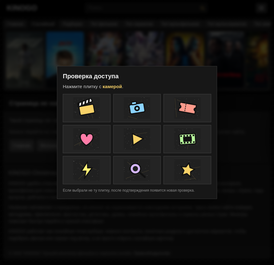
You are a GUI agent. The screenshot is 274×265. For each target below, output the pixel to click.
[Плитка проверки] (87, 108)
